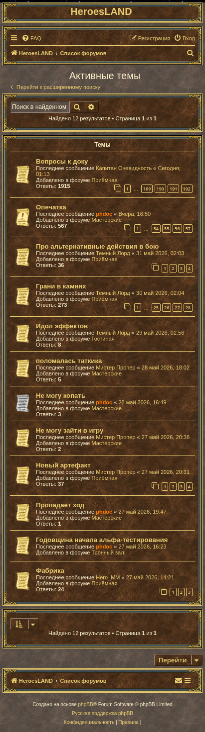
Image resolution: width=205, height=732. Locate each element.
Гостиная (102, 339)
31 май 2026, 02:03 (160, 253)
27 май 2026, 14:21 (150, 577)
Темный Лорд (113, 253)
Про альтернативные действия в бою (97, 246)
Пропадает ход (60, 505)
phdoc (104, 214)
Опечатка (51, 207)
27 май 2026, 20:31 (166, 472)
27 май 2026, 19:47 (142, 512)
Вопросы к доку (62, 161)
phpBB (85, 704)
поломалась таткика (69, 361)
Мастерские (106, 220)
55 (166, 228)
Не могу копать (60, 395)
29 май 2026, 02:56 (160, 333)
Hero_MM (108, 577)
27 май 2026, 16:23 (142, 546)
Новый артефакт (63, 465)
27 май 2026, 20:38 (166, 437)
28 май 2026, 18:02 (166, 367)
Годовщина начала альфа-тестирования (102, 540)
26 (166, 307)
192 (187, 188)
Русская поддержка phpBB (102, 713)
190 (160, 188)
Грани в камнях (61, 286)
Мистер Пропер (115, 367)
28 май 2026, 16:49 (142, 402)
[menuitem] (31, 38)
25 (156, 307)
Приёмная (104, 180)
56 (177, 228)
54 (156, 228)
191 (173, 188)
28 (188, 307)
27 (177, 307)
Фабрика (50, 570)
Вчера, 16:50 (134, 214)
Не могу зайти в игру (69, 430)
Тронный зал (107, 552)
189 (147, 188)
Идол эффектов (62, 326)
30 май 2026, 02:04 (160, 293)
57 (188, 228)
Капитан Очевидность (124, 168)
